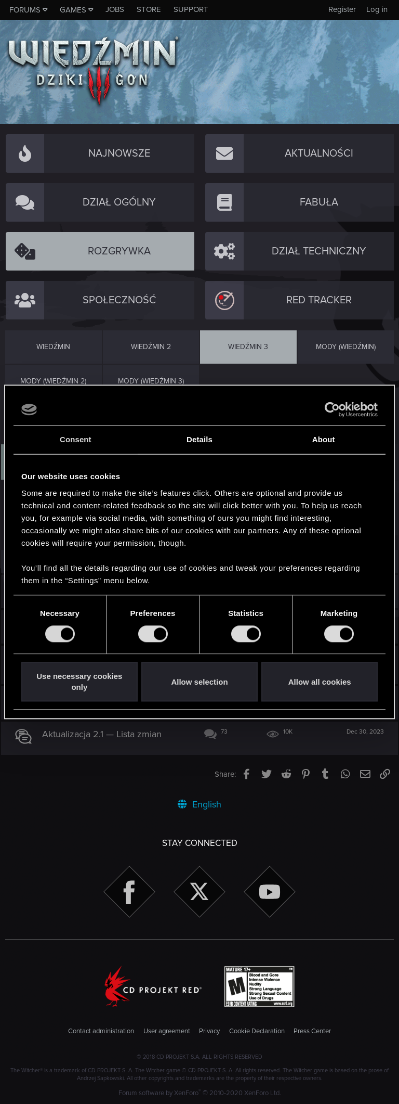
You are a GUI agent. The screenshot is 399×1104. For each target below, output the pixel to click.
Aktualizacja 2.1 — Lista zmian (106, 734)
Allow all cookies (319, 681)
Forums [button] (25, 10)
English (199, 804)
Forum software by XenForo (199, 1093)
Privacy (209, 1031)
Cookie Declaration (257, 1031)
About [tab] (323, 439)
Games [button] (73, 10)
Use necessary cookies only (79, 682)
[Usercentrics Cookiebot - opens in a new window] (332, 409)
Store (149, 9)
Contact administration (101, 1031)
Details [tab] (199, 439)
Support (191, 9)
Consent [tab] (75, 439)
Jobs (114, 9)
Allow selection (199, 681)
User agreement (166, 1031)
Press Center (312, 1031)
